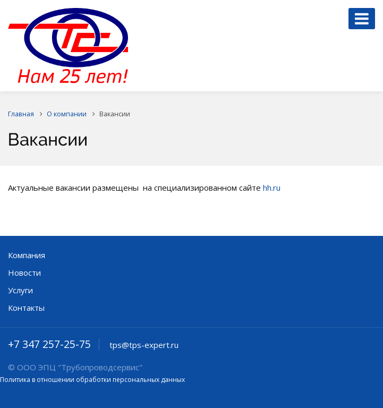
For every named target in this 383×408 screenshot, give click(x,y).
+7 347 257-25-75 (49, 344)
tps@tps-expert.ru (143, 344)
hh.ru (271, 187)
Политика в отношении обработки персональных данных (92, 379)
